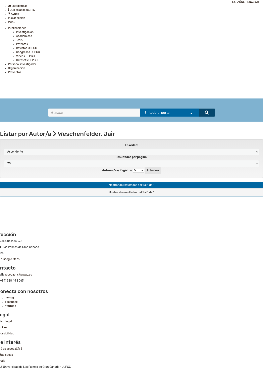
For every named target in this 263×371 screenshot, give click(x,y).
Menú (11, 22)
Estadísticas (18, 6)
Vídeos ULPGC (25, 56)
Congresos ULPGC (28, 52)
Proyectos (14, 72)
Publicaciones (17, 28)
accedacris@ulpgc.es (18, 274)
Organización (16, 68)
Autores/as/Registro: (117, 170)
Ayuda (13, 14)
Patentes (22, 44)
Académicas (24, 36)
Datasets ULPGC (27, 60)
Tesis (19, 40)
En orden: (131, 145)
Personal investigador (22, 64)
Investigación (25, 32)
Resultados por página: (131, 157)
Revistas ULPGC (26, 48)
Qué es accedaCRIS (21, 10)
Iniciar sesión (16, 18)
